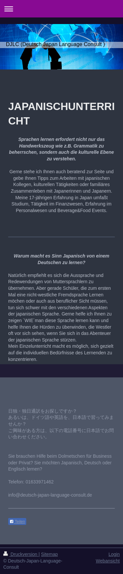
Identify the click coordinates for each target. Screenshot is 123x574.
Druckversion (20, 554)
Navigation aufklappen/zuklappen (61, 9)
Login (114, 554)
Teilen (17, 521)
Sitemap (49, 554)
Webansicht (108, 560)
